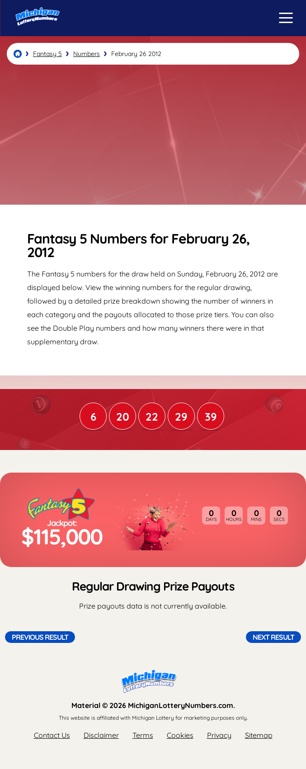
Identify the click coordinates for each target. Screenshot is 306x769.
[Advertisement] (153, 134)
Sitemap (259, 735)
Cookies (180, 735)
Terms (142, 735)
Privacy (219, 735)
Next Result (273, 637)
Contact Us (52, 735)
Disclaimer (101, 735)
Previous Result (40, 637)
